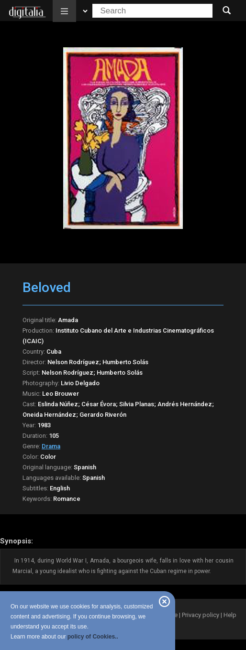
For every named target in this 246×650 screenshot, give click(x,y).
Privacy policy (200, 614)
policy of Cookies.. (92, 636)
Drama (51, 446)
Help (230, 614)
